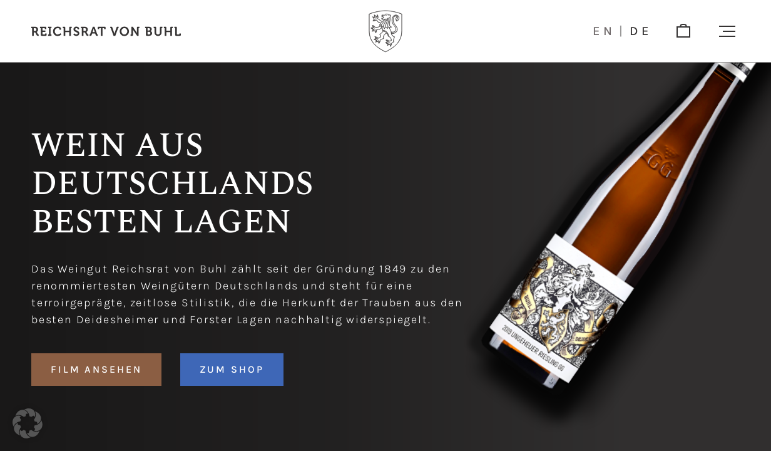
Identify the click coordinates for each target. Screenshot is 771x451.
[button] (727, 31)
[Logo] (385, 31)
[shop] (683, 31)
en (604, 31)
